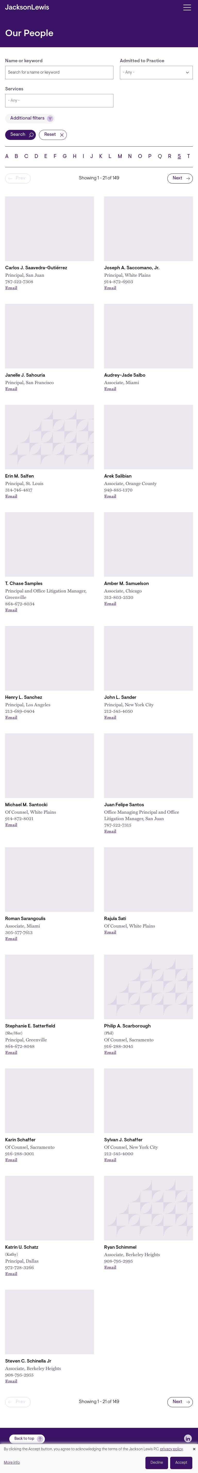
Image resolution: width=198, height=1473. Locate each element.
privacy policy (171, 1449)
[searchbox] (59, 101)
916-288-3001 (19, 1153)
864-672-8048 (20, 1045)
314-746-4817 (18, 489)
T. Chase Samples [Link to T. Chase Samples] (24, 584)
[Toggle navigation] (187, 7)
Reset (50, 134)
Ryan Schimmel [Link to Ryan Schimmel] (120, 1247)
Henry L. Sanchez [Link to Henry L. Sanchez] (23, 697)
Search (17, 134)
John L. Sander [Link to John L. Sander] (120, 697)
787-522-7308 (19, 281)
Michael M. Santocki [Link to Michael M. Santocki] (26, 805)
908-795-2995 (118, 1260)
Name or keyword (24, 61)
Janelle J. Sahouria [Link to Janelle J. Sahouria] (25, 375)
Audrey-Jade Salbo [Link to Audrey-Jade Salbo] (124, 375)
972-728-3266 (19, 1267)
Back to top (24, 1439)
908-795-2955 (19, 1374)
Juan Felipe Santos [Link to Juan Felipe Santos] (124, 805)
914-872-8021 (19, 818)
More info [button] (12, 1463)
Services (14, 89)
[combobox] (59, 100)
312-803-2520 (118, 596)
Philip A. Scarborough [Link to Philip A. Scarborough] (127, 1026)
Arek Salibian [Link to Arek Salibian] (117, 476)
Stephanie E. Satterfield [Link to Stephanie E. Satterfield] (30, 1026)
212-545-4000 (118, 1153)
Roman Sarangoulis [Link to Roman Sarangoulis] (25, 919)
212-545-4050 (118, 710)
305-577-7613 (18, 932)
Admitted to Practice (142, 61)
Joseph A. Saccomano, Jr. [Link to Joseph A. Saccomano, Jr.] (132, 268)
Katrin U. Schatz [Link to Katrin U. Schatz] (21, 1247)
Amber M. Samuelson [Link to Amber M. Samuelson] (126, 584)
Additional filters (27, 118)
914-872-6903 (118, 281)
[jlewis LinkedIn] (188, 1438)
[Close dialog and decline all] (194, 1447)
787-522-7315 (117, 824)
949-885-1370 (118, 489)
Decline (157, 1463)
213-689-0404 (20, 710)
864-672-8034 (20, 603)
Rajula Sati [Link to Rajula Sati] (115, 919)
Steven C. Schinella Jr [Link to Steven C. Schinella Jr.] (28, 1361)
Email (11, 287)
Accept (181, 1463)
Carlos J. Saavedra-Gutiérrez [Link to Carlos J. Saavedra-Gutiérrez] (36, 268)
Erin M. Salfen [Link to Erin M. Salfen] (19, 476)
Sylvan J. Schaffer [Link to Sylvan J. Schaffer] (123, 1140)
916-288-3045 (118, 1045)
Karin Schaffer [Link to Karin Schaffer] (20, 1140)
